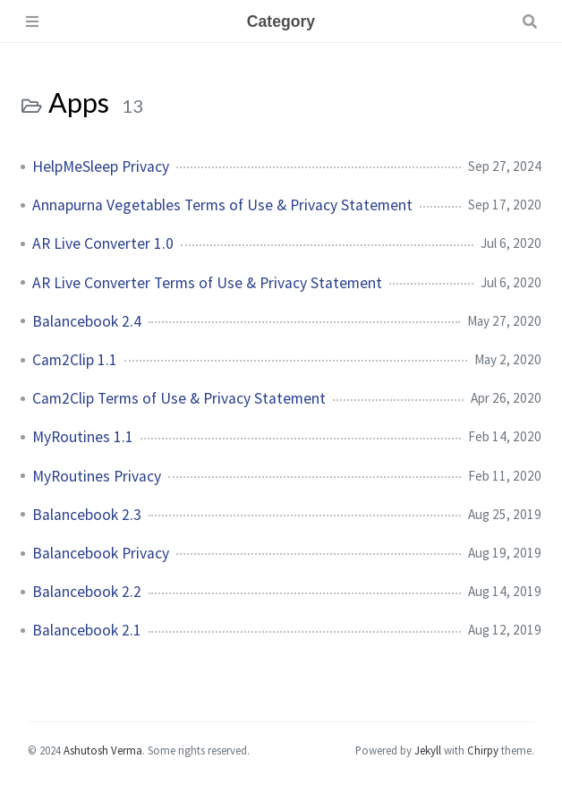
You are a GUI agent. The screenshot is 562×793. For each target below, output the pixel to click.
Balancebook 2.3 (86, 514)
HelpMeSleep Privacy (100, 166)
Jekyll (427, 750)
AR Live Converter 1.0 (103, 243)
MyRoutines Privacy (96, 476)
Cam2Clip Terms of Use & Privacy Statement (179, 398)
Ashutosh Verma (103, 750)
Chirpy (482, 750)
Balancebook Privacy (100, 553)
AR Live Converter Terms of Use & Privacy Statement (207, 283)
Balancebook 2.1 (86, 630)
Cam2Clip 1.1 (74, 360)
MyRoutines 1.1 (82, 437)
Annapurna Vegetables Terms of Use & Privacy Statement (222, 205)
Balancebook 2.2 (86, 591)
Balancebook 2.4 (86, 321)
